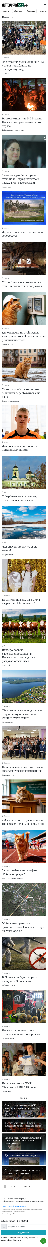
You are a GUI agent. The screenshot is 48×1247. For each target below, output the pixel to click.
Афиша (20, 1237)
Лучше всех (24, 1085)
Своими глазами (24, 1032)
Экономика (30, 11)
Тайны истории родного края (24, 122)
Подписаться (23, 1233)
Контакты (17, 1240)
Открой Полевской (31, 1237)
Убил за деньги (24, 714)
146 (25, 1186)
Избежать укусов (24, 979)
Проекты (4, 1237)
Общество (18, 11)
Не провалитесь (24, 548)
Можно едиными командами (24, 872)
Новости (6, 11)
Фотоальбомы (6, 1240)
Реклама (12, 1237)
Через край (24, 655)
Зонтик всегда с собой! (24, 393)
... (21, 1186)
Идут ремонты (24, 336)
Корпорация (24, 179)
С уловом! (24, 65)
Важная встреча (24, 769)
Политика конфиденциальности (14, 1206)
